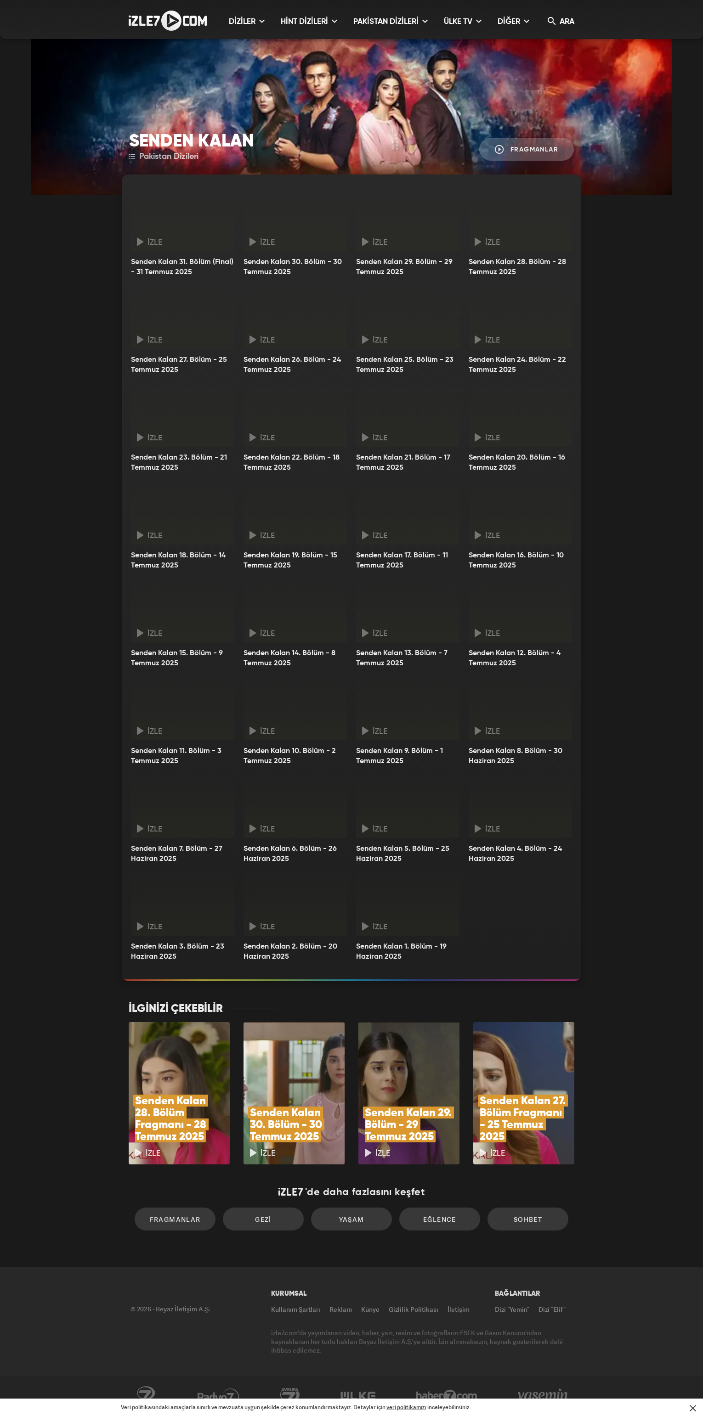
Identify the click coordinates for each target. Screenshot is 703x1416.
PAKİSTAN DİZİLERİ (390, 21)
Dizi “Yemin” (512, 1309)
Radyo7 (218, 1396)
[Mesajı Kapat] (693, 1408)
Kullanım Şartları (295, 1309)
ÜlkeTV (358, 1396)
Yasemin (543, 1396)
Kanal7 (145, 1396)
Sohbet (528, 1219)
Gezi (263, 1219)
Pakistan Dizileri (163, 156)
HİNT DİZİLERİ (309, 21)
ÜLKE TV (463, 21)
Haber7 (446, 1396)
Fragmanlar (526, 149)
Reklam (340, 1309)
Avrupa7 (290, 1396)
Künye (370, 1309)
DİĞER (513, 21)
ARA (561, 21)
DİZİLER (247, 21)
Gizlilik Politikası (413, 1309)
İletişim (459, 1309)
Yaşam (351, 1219)
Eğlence (439, 1219)
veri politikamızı (406, 1407)
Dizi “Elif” (552, 1309)
